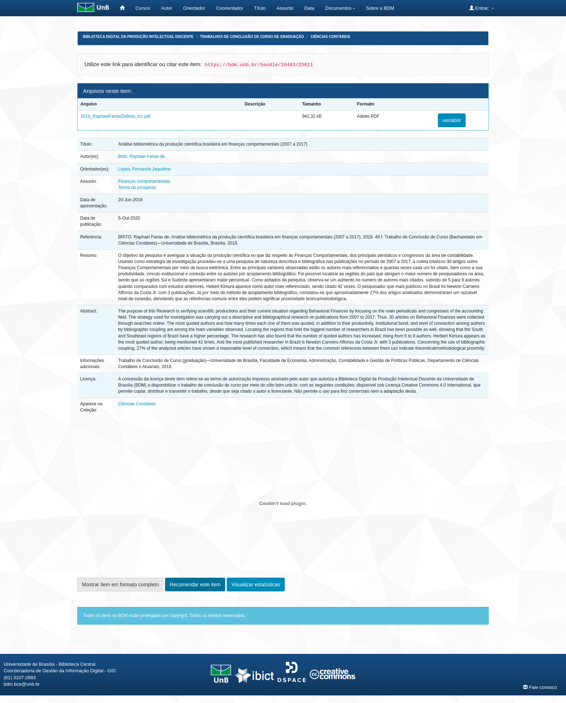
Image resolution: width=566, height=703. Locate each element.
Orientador (194, 8)
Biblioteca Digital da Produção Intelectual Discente (138, 37)
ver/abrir (452, 120)
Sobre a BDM (380, 8)
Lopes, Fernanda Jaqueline (144, 169)
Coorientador (229, 8)
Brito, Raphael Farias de (141, 156)
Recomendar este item (195, 584)
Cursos (142, 8)
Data (309, 8)
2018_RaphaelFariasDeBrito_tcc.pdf (115, 116)
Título (260, 8)
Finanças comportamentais (144, 181)
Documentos (340, 8)
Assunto (285, 8)
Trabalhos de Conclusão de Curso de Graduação (252, 37)
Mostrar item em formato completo (120, 584)
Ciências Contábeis (330, 37)
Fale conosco (540, 687)
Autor (166, 8)
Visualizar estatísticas (255, 584)
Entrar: (481, 8)
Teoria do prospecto (137, 187)
